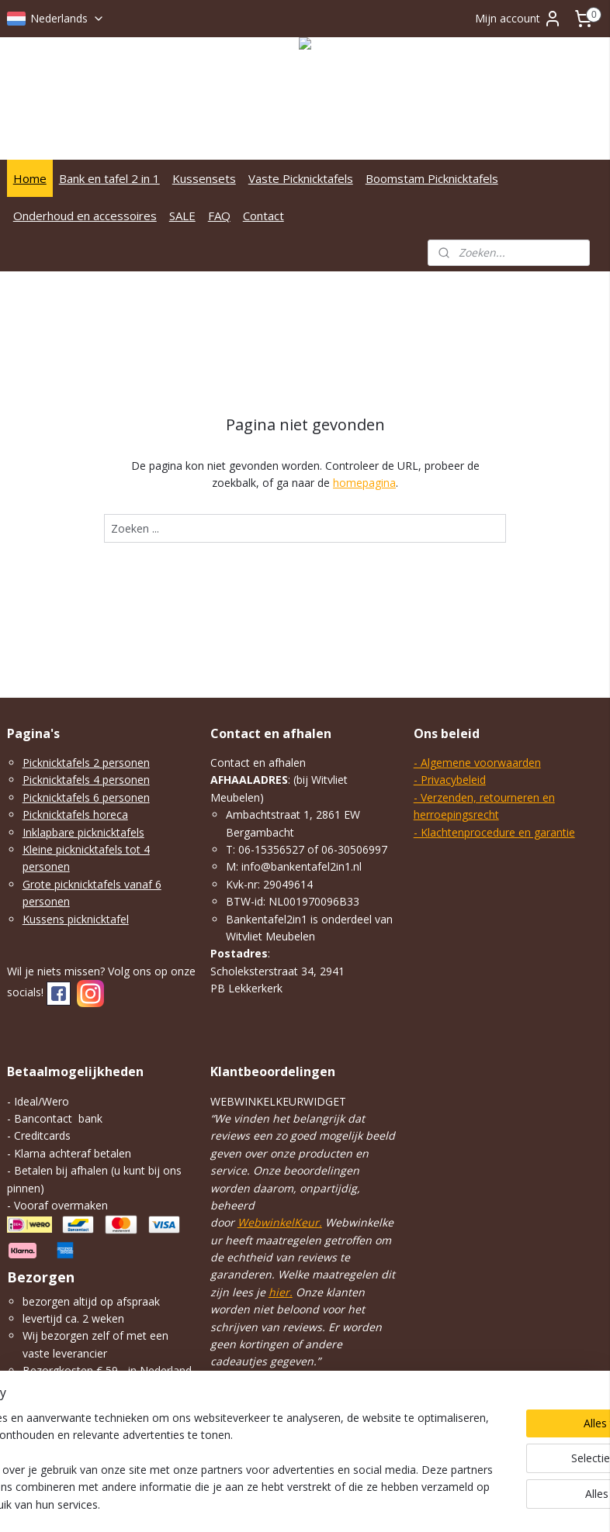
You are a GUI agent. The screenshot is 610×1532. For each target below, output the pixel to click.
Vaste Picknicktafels (300, 178)
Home (30, 178)
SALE (182, 215)
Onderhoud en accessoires (85, 215)
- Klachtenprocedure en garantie (494, 832)
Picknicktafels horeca (75, 814)
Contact (263, 215)
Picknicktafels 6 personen (86, 797)
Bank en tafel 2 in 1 (109, 178)
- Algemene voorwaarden (477, 762)
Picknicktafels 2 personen (86, 762)
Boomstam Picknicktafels (432, 178)
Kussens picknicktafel (76, 919)
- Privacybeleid (450, 779)
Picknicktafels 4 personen (86, 779)
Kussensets (204, 178)
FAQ (219, 215)
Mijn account (518, 18)
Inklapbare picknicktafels (83, 832)
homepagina (364, 482)
